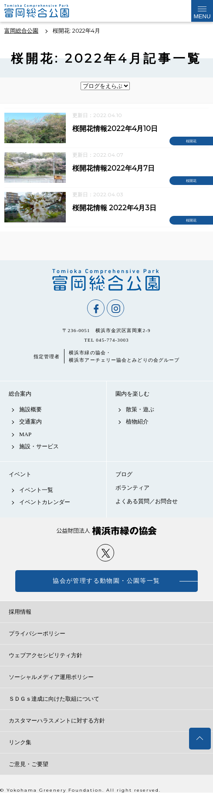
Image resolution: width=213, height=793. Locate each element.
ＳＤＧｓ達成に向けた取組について (54, 699)
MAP (25, 434)
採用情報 (20, 611)
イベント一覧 (36, 490)
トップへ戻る (200, 738)
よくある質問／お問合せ (146, 501)
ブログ (123, 474)
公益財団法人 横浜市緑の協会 (106, 530)
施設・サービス (39, 446)
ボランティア (132, 487)
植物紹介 (137, 421)
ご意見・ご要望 (28, 764)
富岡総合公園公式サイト (47, 10)
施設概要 (30, 409)
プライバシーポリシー (37, 633)
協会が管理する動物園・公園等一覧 (106, 581)
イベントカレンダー (44, 502)
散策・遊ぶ (140, 409)
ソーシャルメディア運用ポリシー (51, 677)
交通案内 (30, 421)
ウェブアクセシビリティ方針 (45, 655)
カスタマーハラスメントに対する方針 (57, 720)
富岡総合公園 (106, 280)
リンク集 (20, 742)
